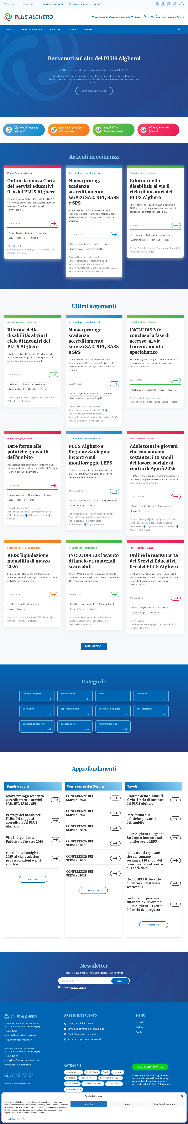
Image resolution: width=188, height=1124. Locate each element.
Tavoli (166, 239)
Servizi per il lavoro (95, 621)
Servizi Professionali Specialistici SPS (87, 260)
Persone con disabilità (168, 248)
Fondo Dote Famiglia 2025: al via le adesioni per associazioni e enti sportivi (23, 858)
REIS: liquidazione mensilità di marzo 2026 (28, 561)
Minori (10, 246)
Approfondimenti (139, 239)
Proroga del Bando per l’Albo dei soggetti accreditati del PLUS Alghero (23, 820)
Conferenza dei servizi (36, 726)
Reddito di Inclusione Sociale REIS (24, 617)
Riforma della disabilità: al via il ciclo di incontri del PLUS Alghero (151, 189)
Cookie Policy (9, 1119)
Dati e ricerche (151, 711)
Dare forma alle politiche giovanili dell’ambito (28, 451)
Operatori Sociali (146, 248)
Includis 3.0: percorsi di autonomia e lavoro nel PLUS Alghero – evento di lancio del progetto (144, 904)
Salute (150, 251)
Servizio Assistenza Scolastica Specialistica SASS (93, 268)
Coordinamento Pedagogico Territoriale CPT (30, 249)
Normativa (155, 239)
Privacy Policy (21, 1119)
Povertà (47, 617)
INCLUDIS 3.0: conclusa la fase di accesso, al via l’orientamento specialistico (150, 341)
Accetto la (73, 987)
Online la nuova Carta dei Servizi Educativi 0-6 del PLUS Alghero (31, 186)
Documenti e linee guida (110, 1078)
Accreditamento (92, 257)
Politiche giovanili (16, 515)
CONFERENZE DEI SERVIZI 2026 (79, 798)
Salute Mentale (169, 401)
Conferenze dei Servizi (85, 786)
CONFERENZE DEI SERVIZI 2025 (79, 813)
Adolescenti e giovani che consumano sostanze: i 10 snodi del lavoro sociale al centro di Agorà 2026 (154, 457)
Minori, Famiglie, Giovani (159, 129)
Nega (127, 1104)
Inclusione (155, 398)
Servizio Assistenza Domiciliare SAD (86, 264)
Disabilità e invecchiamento (113, 129)
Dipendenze (171, 526)
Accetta (89, 1104)
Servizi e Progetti (17, 237)
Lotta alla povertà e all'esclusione (24, 604)
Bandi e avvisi (18, 786)
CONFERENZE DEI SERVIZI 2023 (79, 843)
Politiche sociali (138, 251)
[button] (182, 1096)
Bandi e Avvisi (76, 249)
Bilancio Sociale (75, 726)
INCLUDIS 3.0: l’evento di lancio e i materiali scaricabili (94, 561)
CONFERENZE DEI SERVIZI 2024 (79, 828)
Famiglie (22, 253)
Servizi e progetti (73, 1072)
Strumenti (33, 237)
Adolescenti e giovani (38, 515)
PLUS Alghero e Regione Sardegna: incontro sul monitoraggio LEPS (90, 454)
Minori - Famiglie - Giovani (20, 233)
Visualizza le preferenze (165, 1104)
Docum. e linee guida (113, 711)
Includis (144, 398)
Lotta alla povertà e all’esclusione (71, 129)
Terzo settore (76, 257)
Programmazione (16, 495)
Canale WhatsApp (150, 1067)
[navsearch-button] (179, 29)
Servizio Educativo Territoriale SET (86, 271)
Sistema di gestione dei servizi (26, 129)
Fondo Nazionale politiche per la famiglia (89, 517)
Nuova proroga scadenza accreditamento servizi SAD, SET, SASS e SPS (94, 192)
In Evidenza (40, 233)
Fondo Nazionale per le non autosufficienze (90, 513)
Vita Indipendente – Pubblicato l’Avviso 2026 (24, 839)
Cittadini (11, 253)
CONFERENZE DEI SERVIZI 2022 (79, 858)
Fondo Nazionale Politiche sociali (24, 508)
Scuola (18, 246)
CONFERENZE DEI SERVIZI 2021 (79, 873)
